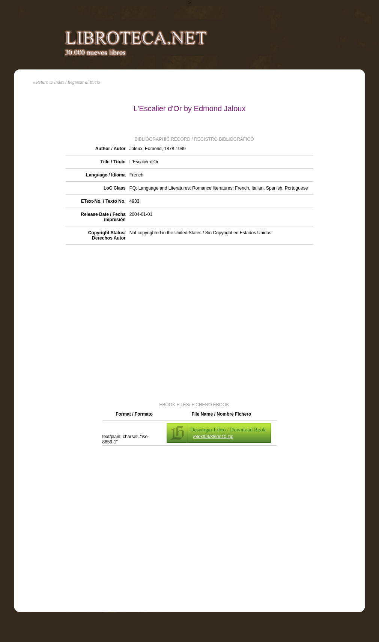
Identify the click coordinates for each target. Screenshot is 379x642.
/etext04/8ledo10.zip (213, 436)
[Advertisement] (84, 322)
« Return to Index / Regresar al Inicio (66, 82)
